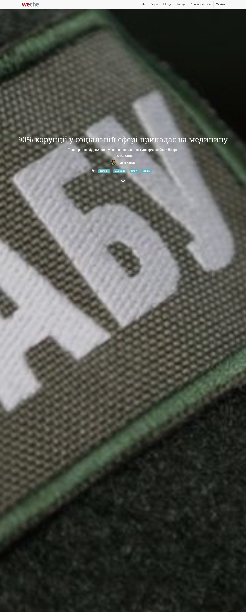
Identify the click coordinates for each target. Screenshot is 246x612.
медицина (120, 171)
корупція (104, 171)
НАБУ (134, 171)
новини (146, 171)
